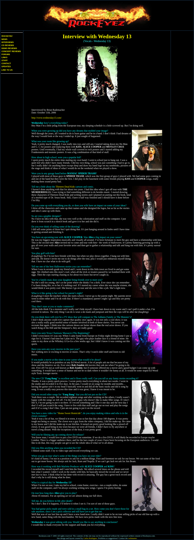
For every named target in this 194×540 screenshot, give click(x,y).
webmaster (132, 538)
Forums (6, 54)
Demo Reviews (9, 48)
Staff (5, 60)
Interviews (7, 42)
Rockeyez (7, 36)
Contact (6, 63)
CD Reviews (7, 45)
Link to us (7, 70)
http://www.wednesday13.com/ (47, 117)
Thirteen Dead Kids (65, 186)
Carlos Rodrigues (90, 538)
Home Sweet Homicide (69, 413)
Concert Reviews (11, 51)
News (4, 39)
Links (4, 57)
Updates (6, 66)
